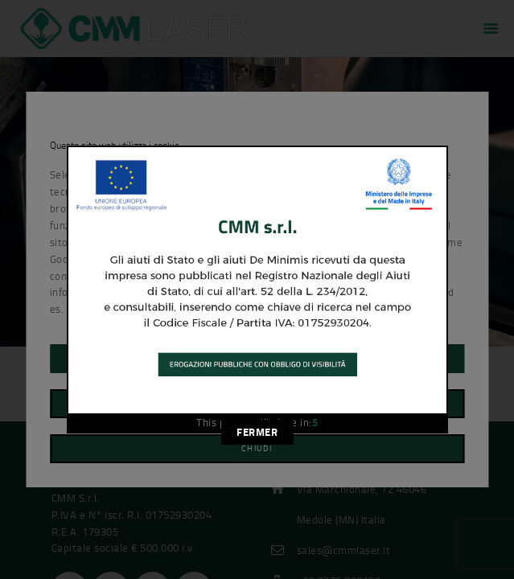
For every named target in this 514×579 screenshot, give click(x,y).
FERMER (257, 432)
